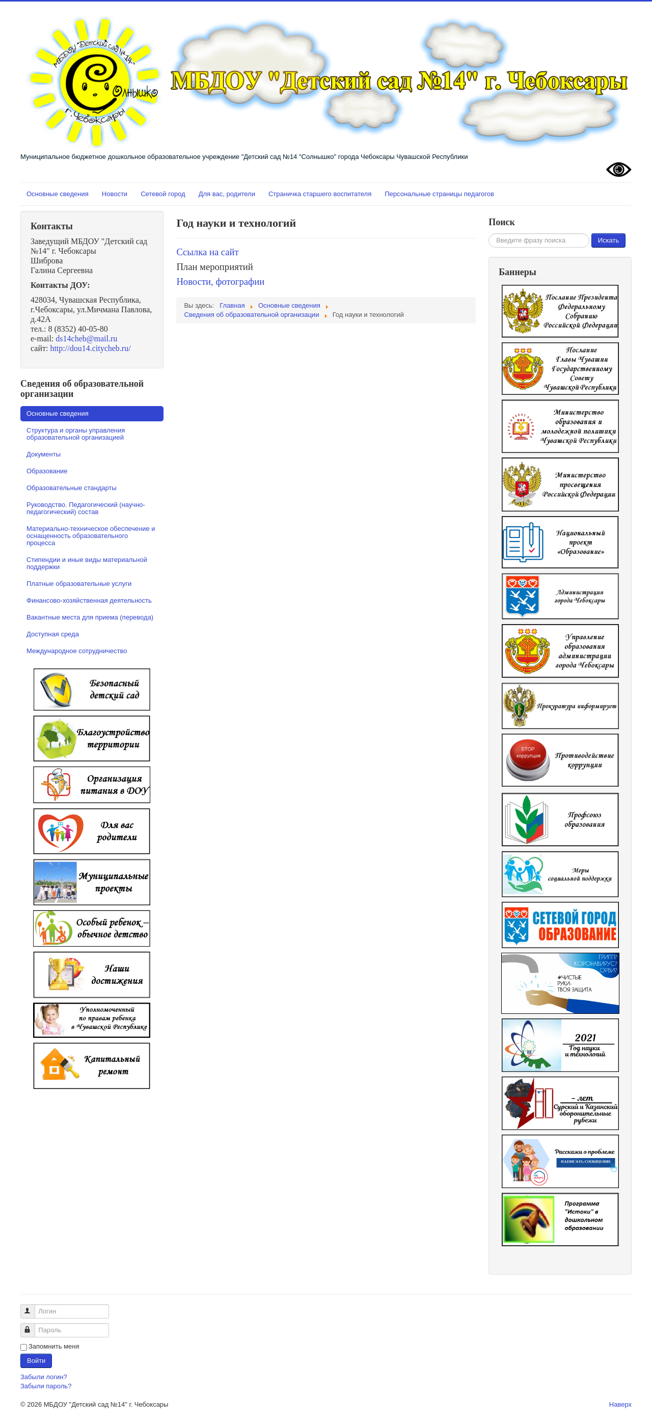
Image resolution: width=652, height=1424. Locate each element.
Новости (114, 194)
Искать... (488, 233)
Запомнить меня (54, 1346)
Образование (47, 471)
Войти (36, 1360)
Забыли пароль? (45, 1386)
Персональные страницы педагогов (439, 194)
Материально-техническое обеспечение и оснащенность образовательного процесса (90, 536)
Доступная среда (52, 634)
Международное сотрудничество (76, 651)
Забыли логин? (43, 1377)
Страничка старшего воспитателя (319, 194)
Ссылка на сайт (208, 252)
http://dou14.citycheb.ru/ (90, 348)
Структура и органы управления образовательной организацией (75, 433)
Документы (43, 454)
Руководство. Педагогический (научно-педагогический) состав (85, 508)
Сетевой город (163, 194)
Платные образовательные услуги (78, 583)
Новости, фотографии (220, 281)
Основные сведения (57, 194)
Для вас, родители (227, 194)
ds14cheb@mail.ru (86, 338)
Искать (608, 240)
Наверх (620, 1404)
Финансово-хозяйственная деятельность (89, 600)
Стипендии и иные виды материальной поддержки (86, 563)
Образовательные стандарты (71, 488)
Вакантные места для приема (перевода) (89, 617)
